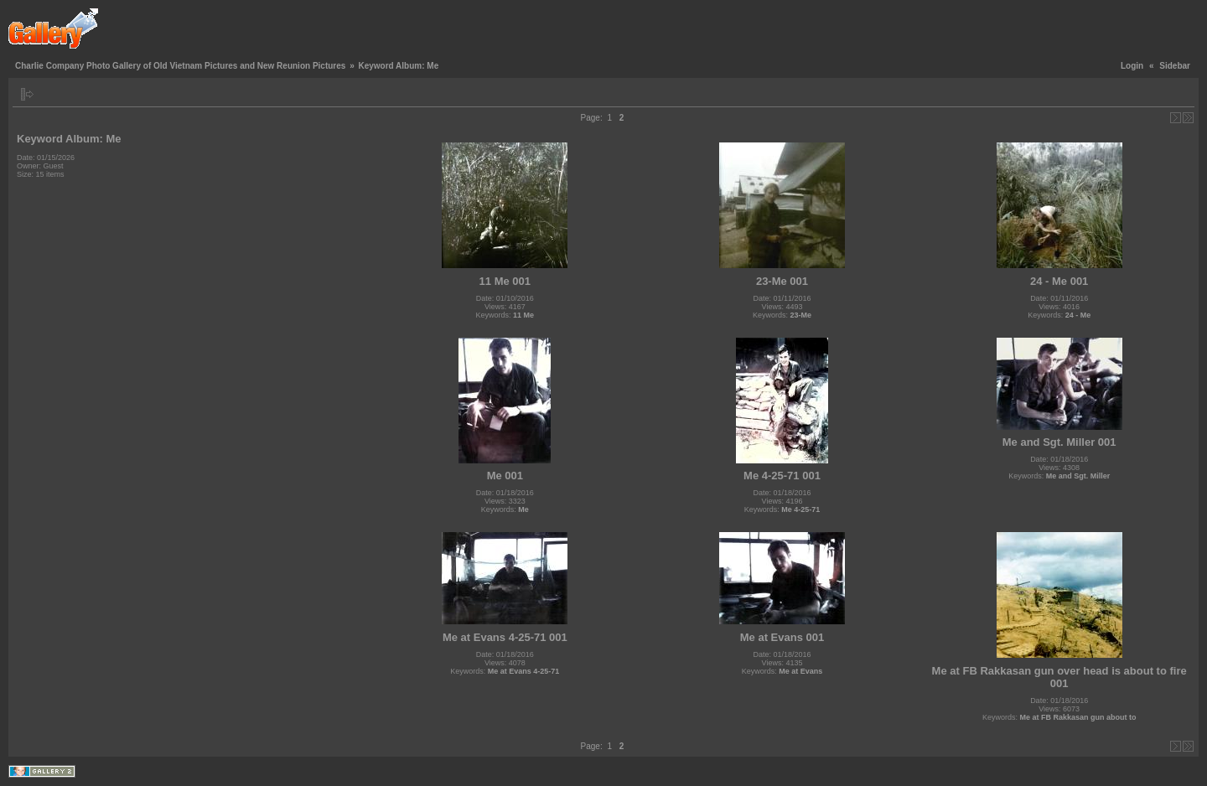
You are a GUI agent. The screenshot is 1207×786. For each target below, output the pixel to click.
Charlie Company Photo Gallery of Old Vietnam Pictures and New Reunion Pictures (180, 65)
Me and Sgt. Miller (1078, 476)
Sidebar (1174, 65)
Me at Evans (800, 671)
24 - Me (1078, 315)
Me (523, 509)
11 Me (523, 315)
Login (1132, 65)
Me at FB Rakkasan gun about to (1077, 717)
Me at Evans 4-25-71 (524, 671)
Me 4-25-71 (800, 509)
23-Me (800, 315)
